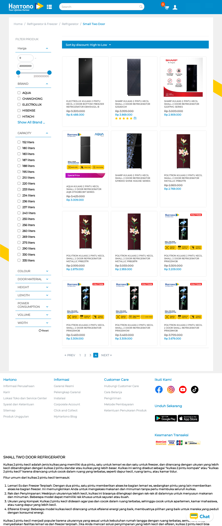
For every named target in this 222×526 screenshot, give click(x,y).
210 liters (26, 177)
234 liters (26, 195)
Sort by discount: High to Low (88, 45)
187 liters (26, 160)
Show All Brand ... (31, 122)
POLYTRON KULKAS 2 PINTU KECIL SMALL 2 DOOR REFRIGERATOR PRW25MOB (85, 328)
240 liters (26, 213)
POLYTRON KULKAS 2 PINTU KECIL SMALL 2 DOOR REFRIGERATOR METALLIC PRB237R (85, 258)
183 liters (26, 154)
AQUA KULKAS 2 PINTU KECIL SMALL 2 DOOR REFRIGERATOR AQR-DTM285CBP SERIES (83, 189)
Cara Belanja (113, 392)
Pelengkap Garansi (67, 392)
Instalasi (59, 398)
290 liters (26, 248)
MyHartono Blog (65, 416)
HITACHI (26, 116)
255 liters (26, 219)
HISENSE (26, 110)
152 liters (26, 142)
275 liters (26, 242)
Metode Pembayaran (119, 404)
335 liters (26, 260)
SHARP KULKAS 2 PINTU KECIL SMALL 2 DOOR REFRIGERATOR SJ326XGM (132, 104)
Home (18, 24)
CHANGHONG (30, 98)
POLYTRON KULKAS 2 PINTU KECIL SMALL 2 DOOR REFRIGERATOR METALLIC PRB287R (134, 258)
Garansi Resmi (64, 386)
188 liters (26, 166)
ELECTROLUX (30, 104)
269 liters (26, 236)
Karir (6, 392)
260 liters (26, 231)
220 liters (26, 183)
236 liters (26, 201)
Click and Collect (65, 410)
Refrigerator (70, 24)
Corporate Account (67, 404)
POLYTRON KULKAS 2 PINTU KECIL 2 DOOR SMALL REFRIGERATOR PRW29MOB (183, 328)
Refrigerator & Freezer (42, 24)
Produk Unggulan (16, 416)
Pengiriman (112, 398)
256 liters (26, 225)
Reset (45, 330)
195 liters (26, 171)
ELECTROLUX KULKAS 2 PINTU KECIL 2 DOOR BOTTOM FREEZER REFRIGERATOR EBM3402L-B (85, 104)
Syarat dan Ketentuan (18, 404)
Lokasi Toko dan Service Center (25, 398)
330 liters (26, 254)
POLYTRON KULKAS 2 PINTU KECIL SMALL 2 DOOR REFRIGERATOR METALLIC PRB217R (183, 178)
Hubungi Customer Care (121, 386)
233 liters (26, 189)
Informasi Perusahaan (18, 386)
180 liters (26, 148)
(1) (135, 118)
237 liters (26, 207)
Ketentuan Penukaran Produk (125, 410)
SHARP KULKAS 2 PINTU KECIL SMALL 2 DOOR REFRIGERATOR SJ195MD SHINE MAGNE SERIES (132, 178)
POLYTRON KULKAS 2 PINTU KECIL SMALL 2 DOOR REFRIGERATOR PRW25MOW (134, 328)
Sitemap (9, 410)
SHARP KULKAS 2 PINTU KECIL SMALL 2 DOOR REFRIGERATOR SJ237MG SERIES (181, 104)
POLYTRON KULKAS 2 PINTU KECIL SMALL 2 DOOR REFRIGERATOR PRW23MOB (183, 258)
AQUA (24, 93)
